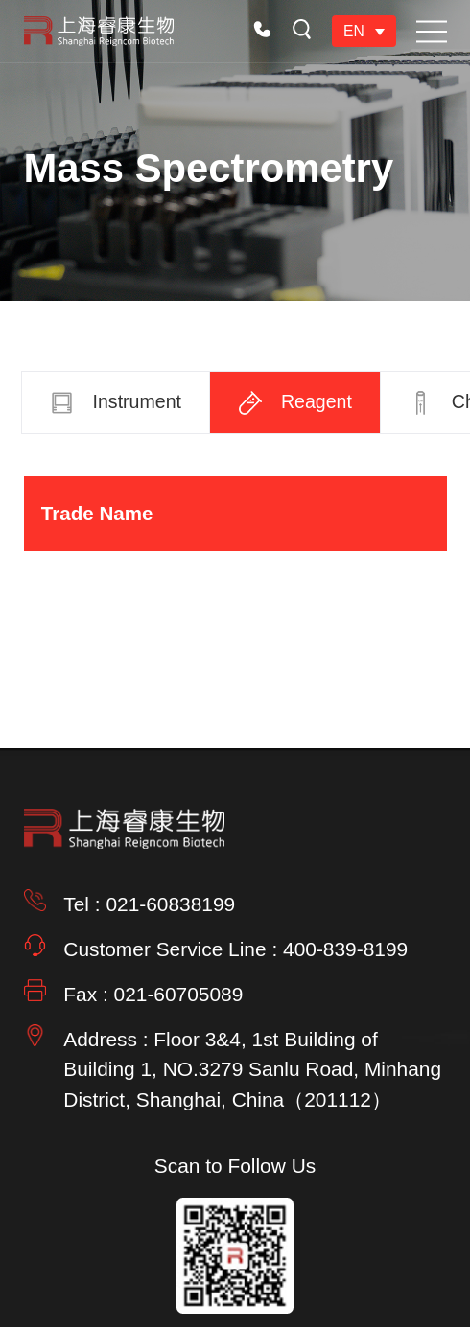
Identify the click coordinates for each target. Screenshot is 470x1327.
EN (353, 31)
